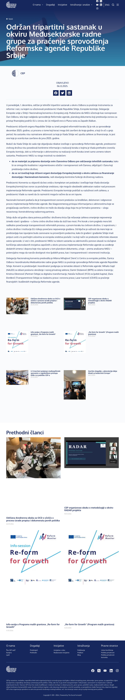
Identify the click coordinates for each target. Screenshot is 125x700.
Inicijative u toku (59, 650)
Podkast (80, 653)
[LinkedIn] (101, 5)
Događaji (50, 4)
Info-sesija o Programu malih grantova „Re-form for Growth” (43, 333)
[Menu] (118, 5)
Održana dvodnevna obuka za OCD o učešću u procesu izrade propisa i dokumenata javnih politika (45, 301)
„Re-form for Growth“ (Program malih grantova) (103, 333)
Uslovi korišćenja (107, 650)
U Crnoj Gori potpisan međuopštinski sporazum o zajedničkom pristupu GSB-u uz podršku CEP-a (45, 373)
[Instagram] (97, 8)
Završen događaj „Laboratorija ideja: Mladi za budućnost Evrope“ (102, 372)
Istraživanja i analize (81, 4)
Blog (79, 655)
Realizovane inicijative (61, 653)
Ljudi (8, 655)
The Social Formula (74, 695)
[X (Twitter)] (101, 1)
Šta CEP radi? (11, 650)
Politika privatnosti (107, 653)
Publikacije (81, 650)
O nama (38, 4)
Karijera (9, 653)
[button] (56, 93)
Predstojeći (34, 650)
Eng (107, 4)
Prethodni (33, 653)
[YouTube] (97, 5)
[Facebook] (97, 1)
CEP (23, 73)
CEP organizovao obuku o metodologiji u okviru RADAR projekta (100, 301)
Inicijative (62, 4)
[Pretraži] (113, 5)
